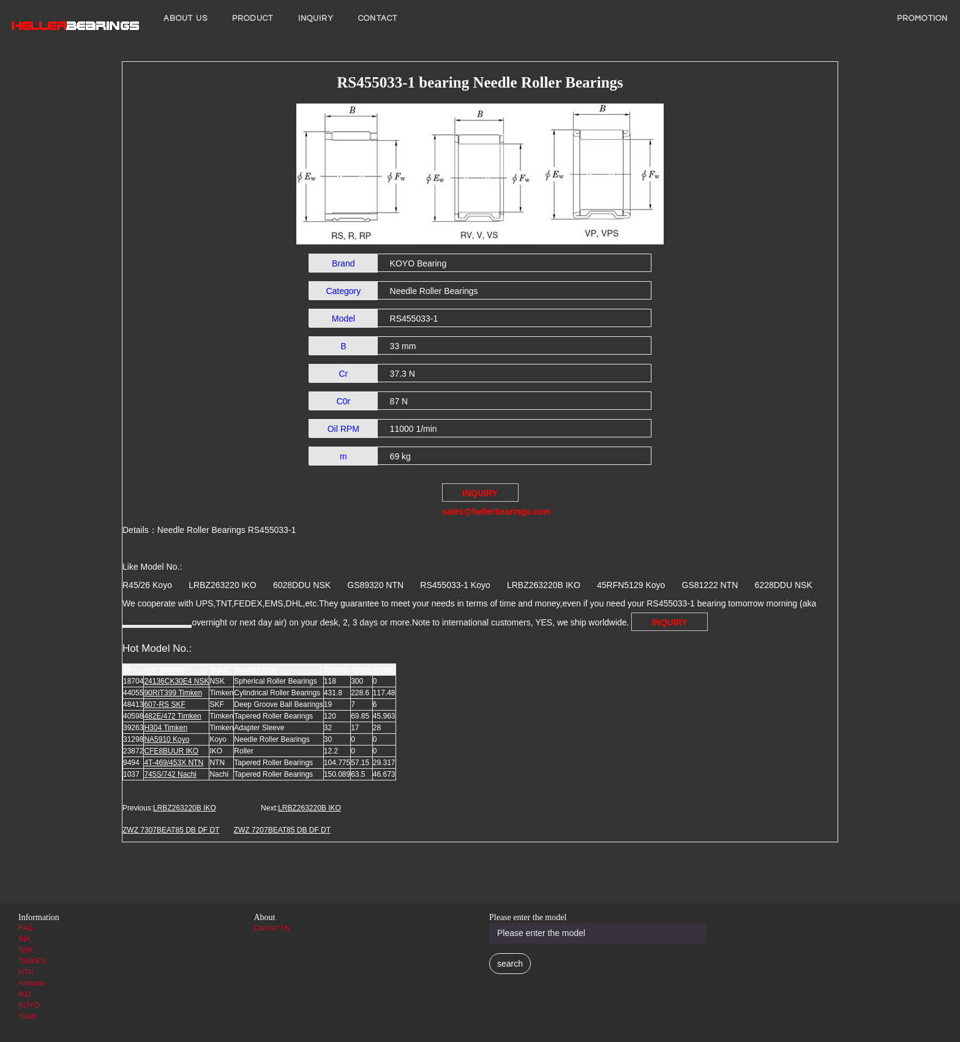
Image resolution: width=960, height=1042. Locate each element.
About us (185, 18)
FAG (25, 928)
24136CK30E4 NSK (176, 681)
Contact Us (272, 928)
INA (24, 939)
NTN (26, 972)
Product (253, 18)
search (510, 963)
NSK (26, 950)
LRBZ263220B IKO (184, 808)
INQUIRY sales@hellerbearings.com (481, 495)
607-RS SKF (164, 704)
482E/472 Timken (172, 716)
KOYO (29, 1005)
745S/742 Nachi (170, 774)
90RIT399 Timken (173, 693)
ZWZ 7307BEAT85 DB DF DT (170, 830)
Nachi (27, 1016)
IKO (24, 994)
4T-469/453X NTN (173, 762)
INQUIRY (316, 18)
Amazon (31, 983)
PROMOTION (922, 18)
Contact (377, 18)
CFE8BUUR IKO (171, 751)
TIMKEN (32, 961)
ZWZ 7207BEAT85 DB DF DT (282, 830)
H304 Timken (165, 727)
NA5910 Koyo (166, 739)
